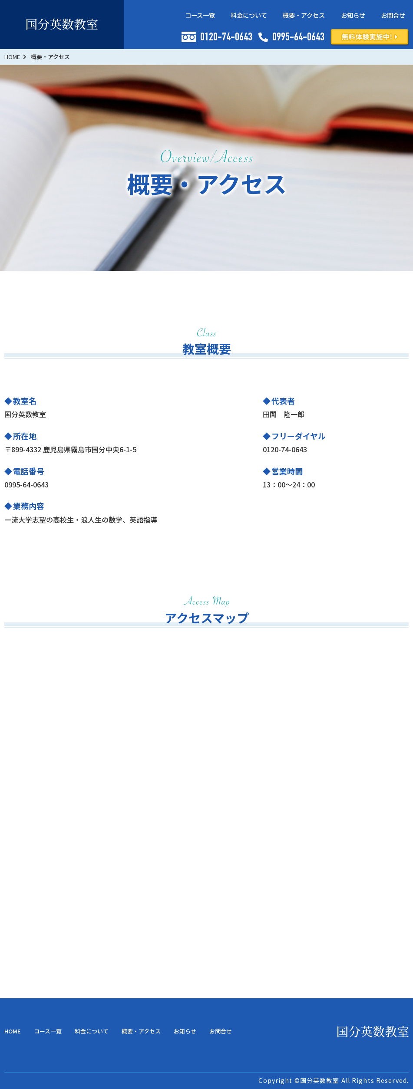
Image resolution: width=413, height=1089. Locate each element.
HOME (12, 1031)
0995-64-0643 (291, 37)
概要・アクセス (304, 15)
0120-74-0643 (217, 37)
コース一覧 (200, 15)
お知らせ (353, 15)
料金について (249, 15)
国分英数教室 (320, 1080)
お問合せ (393, 15)
